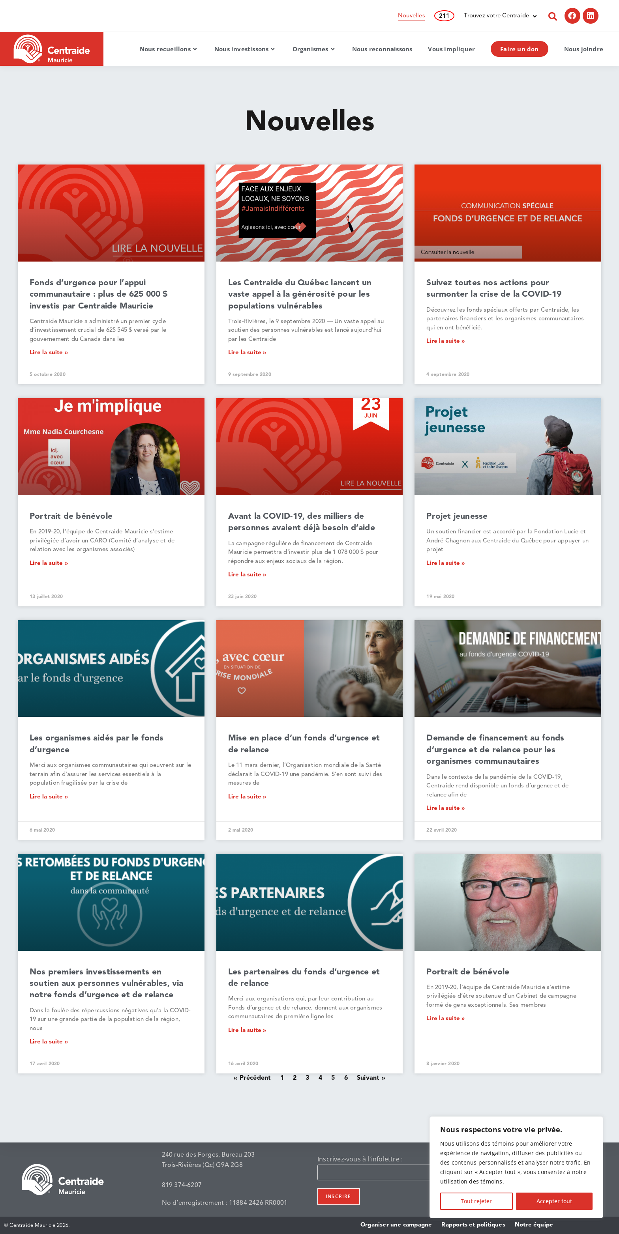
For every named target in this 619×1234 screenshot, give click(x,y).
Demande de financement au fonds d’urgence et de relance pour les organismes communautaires (495, 750)
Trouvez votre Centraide (500, 16)
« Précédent (252, 1078)
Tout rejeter (476, 1201)
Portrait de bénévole (71, 516)
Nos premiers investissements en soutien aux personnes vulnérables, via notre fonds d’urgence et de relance (107, 984)
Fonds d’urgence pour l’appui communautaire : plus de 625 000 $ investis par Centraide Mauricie (99, 294)
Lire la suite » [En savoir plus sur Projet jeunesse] (445, 564)
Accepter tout (554, 1201)
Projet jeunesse (457, 516)
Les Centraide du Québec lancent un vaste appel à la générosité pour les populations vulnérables (300, 294)
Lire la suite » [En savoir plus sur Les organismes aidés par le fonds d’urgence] (49, 797)
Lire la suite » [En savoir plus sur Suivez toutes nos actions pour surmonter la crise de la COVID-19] (445, 341)
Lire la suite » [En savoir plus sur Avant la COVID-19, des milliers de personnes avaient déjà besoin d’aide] (247, 575)
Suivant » (371, 1078)
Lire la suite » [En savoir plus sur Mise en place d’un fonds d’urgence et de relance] (247, 797)
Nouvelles (411, 16)
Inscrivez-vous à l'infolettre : (360, 1159)
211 (444, 16)
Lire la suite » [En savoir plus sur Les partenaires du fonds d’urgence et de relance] (247, 1031)
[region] (516, 1167)
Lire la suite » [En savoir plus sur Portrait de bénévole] (49, 564)
